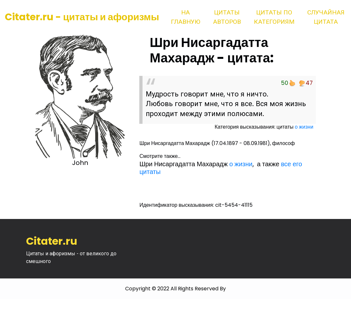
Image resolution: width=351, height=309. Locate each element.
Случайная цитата (326, 17)
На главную (185, 17)
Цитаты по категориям (274, 17)
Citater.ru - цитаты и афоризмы (82, 17)
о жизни (304, 127)
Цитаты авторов (227, 17)
